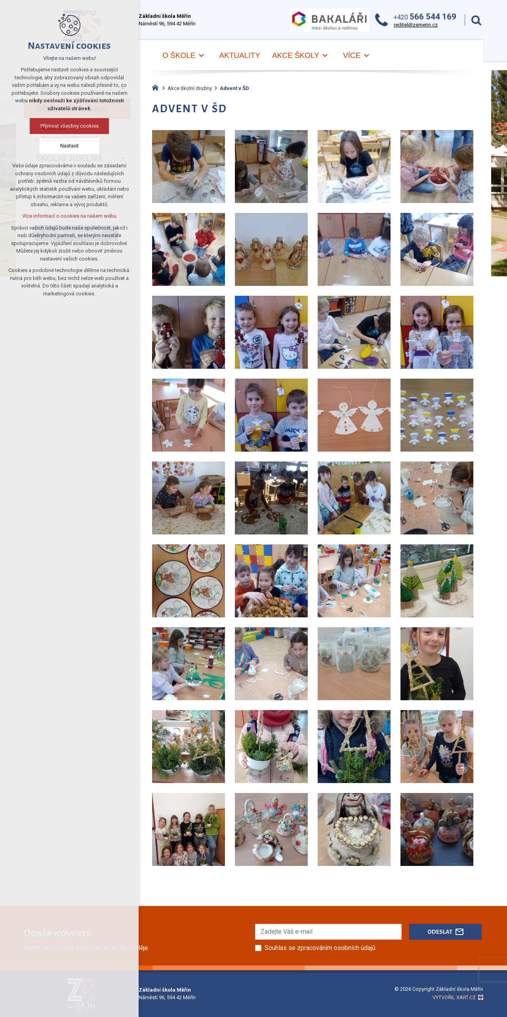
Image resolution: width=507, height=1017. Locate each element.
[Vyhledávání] (476, 20)
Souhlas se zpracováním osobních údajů (320, 948)
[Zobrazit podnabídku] (201, 55)
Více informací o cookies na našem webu (69, 216)
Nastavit (69, 146)
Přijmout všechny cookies (69, 126)
